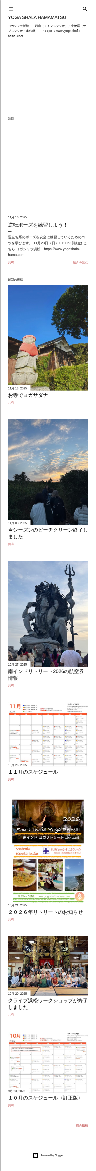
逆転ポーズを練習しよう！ (38, 225)
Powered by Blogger (48, 1156)
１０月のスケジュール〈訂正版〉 (45, 1098)
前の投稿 (82, 1125)
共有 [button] (11, 262)
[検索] (85, 8)
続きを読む (80, 262)
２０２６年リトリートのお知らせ (45, 912)
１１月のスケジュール (33, 772)
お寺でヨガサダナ (28, 395)
